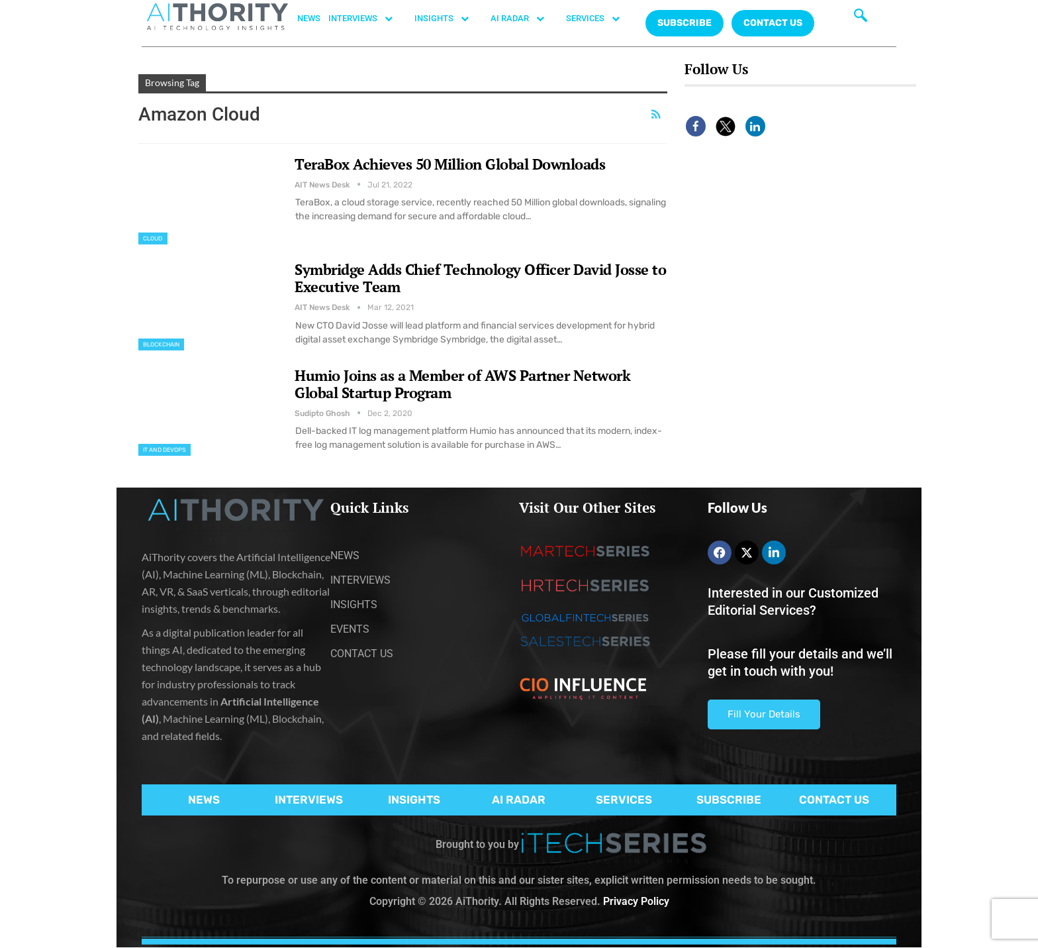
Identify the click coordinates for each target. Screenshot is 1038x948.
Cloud (153, 238)
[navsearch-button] (860, 16)
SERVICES (600, 18)
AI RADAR (524, 18)
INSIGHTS (448, 18)
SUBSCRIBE (728, 799)
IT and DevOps (164, 450)
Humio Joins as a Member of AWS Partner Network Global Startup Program (462, 384)
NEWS (308, 18)
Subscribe (684, 22)
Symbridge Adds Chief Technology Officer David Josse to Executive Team (480, 278)
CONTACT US (772, 22)
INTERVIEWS (367, 18)
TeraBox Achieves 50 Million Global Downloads (450, 164)
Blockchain (161, 344)
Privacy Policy (636, 901)
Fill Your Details (764, 714)
